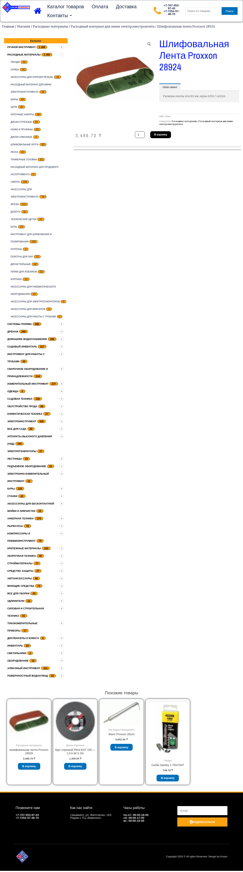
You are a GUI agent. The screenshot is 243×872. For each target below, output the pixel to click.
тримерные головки (24, 159)
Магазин (23, 26)
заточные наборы (22, 114)
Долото (15, 211)
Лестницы (14, 458)
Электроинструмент (21, 421)
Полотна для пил (22, 256)
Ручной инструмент (21, 47)
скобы (15, 69)
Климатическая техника (24, 413)
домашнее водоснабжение (27, 339)
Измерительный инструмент (28, 383)
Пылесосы (15, 526)
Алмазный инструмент (23, 668)
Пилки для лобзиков (24, 271)
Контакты (59, 15)
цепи (14, 107)
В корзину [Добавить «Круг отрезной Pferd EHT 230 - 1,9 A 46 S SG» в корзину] (75, 767)
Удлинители (15, 601)
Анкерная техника (20, 518)
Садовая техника (20, 398)
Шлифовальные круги (25, 144)
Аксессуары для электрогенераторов (35, 301)
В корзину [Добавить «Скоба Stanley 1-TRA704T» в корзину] (168, 778)
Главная (8, 26)
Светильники (16, 653)
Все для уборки (18, 593)
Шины (14, 99)
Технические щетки (23, 219)
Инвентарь (15, 645)
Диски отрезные (21, 122)
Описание (170, 87)
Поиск (230, 11)
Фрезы (15, 204)
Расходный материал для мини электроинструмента (112, 26)
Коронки (16, 279)
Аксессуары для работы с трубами (33, 316)
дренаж (12, 331)
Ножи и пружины (22, 129)
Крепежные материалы (24, 548)
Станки (12, 496)
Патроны (16, 249)
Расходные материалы (50, 26)
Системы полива (19, 324)
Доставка (126, 6)
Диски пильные (21, 264)
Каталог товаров (65, 6)
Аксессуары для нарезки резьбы (32, 77)
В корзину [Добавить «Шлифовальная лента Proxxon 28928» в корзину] (29, 767)
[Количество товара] (140, 135)
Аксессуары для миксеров (28, 309)
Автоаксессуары (19, 578)
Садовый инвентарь (22, 346)
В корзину (162, 135)
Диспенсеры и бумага (23, 638)
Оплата (100, 6)
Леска (14, 152)
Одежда (12, 391)
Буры (14, 226)
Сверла (15, 182)
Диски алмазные (21, 137)
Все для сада (17, 428)
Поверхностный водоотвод (27, 675)
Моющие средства (20, 585)
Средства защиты (20, 570)
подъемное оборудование (26, 466)
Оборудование (17, 660)
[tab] (170, 87)
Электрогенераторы (21, 451)
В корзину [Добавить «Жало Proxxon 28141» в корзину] (121, 748)
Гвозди (15, 62)
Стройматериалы (20, 563)
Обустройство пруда (22, 406)
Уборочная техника (21, 555)
